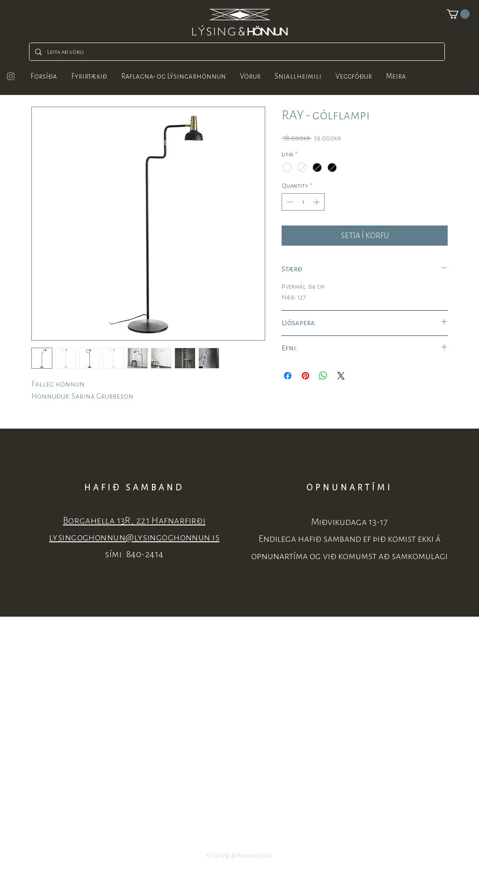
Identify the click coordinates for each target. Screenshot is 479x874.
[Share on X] (341, 375)
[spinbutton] (303, 202)
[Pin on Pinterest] (305, 375)
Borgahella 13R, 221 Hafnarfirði (134, 520)
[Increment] (317, 202)
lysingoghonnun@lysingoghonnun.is (134, 537)
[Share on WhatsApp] (323, 375)
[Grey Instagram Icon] (11, 76)
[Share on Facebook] (287, 375)
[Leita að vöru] (236, 51)
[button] (458, 14)
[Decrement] (289, 202)
